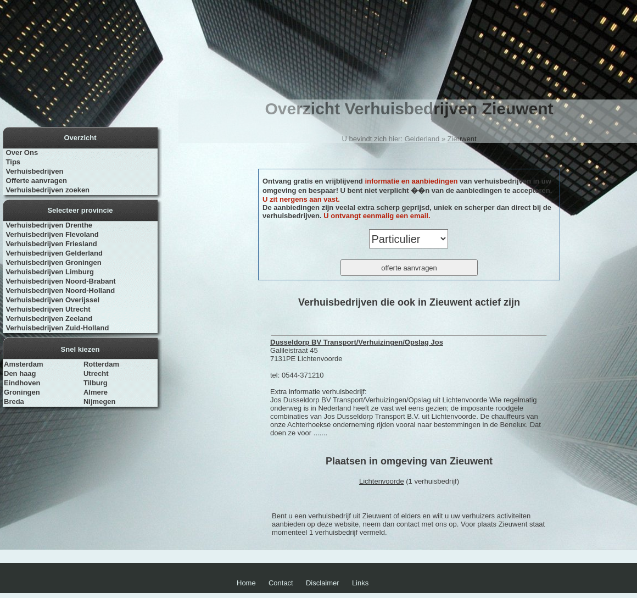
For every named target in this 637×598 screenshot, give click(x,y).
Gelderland (422, 139)
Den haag (20, 373)
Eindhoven (22, 383)
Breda (14, 401)
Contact (281, 583)
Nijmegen (99, 401)
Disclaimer (322, 583)
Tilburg (95, 383)
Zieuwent (462, 139)
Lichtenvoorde (381, 481)
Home (246, 583)
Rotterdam (101, 364)
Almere (95, 392)
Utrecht (96, 373)
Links (360, 583)
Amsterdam (23, 364)
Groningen (22, 392)
